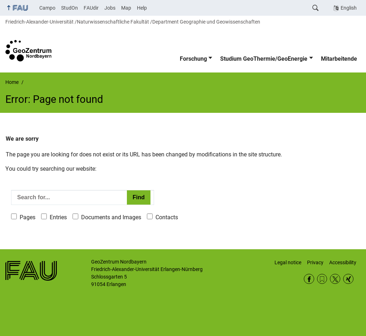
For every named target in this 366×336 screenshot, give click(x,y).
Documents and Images (111, 217)
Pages (27, 217)
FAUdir (91, 8)
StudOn (69, 8)
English (349, 8)
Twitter (335, 279)
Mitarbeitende (339, 58)
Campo (47, 8)
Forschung (193, 58)
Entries (58, 217)
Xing (348, 279)
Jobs (109, 8)
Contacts (166, 217)
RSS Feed (322, 279)
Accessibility (342, 262)
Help (142, 8)
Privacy (315, 262)
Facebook (309, 279)
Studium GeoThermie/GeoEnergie (263, 58)
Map (126, 8)
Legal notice (287, 262)
